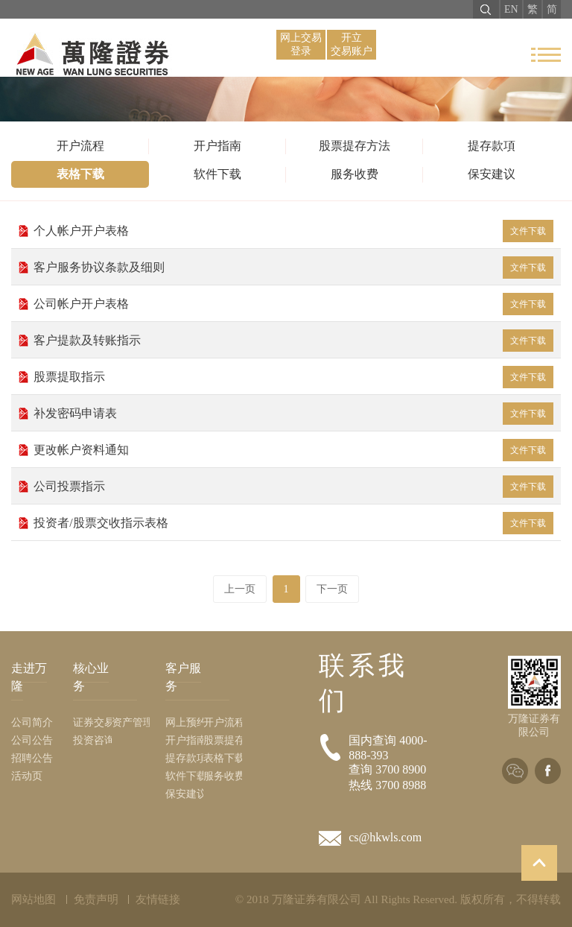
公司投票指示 (293, 486)
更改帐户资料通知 (293, 450)
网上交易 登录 (301, 44)
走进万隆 (29, 677)
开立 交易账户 (351, 44)
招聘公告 (32, 758)
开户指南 (217, 145)
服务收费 (354, 174)
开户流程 (80, 145)
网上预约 (184, 722)
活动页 (26, 776)
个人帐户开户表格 (293, 231)
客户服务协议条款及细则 (293, 267)
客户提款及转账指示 (293, 340)
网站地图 (33, 899)
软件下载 (217, 174)
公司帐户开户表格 (293, 304)
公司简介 (32, 722)
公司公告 (32, 740)
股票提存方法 (354, 145)
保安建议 (491, 174)
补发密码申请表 (293, 413)
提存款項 (491, 145)
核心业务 (91, 677)
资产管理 (131, 722)
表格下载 (80, 174)
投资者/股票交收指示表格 (293, 523)
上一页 (239, 589)
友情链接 (158, 899)
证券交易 (92, 722)
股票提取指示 (293, 377)
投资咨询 (92, 740)
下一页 (332, 589)
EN (511, 9)
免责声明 (96, 899)
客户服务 (183, 677)
